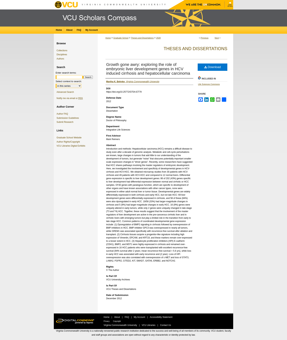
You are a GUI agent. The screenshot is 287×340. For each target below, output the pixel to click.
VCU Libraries (149, 325)
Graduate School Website (70, 137)
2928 (158, 38)
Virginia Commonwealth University (121, 325)
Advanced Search (65, 92)
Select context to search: (69, 81)
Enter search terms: (66, 72)
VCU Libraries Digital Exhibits (71, 146)
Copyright (117, 321)
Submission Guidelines (68, 118)
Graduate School (120, 38)
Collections (62, 50)
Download (212, 67)
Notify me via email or (70, 98)
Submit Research (65, 122)
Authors (60, 58)
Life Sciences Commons (209, 84)
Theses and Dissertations (142, 38)
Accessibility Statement (161, 317)
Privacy (107, 321)
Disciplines (62, 54)
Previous (204, 38)
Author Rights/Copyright (69, 142)
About (117, 317)
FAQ (127, 317)
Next (217, 38)
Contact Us (165, 325)
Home (108, 38)
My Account (140, 317)
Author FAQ (62, 114)
